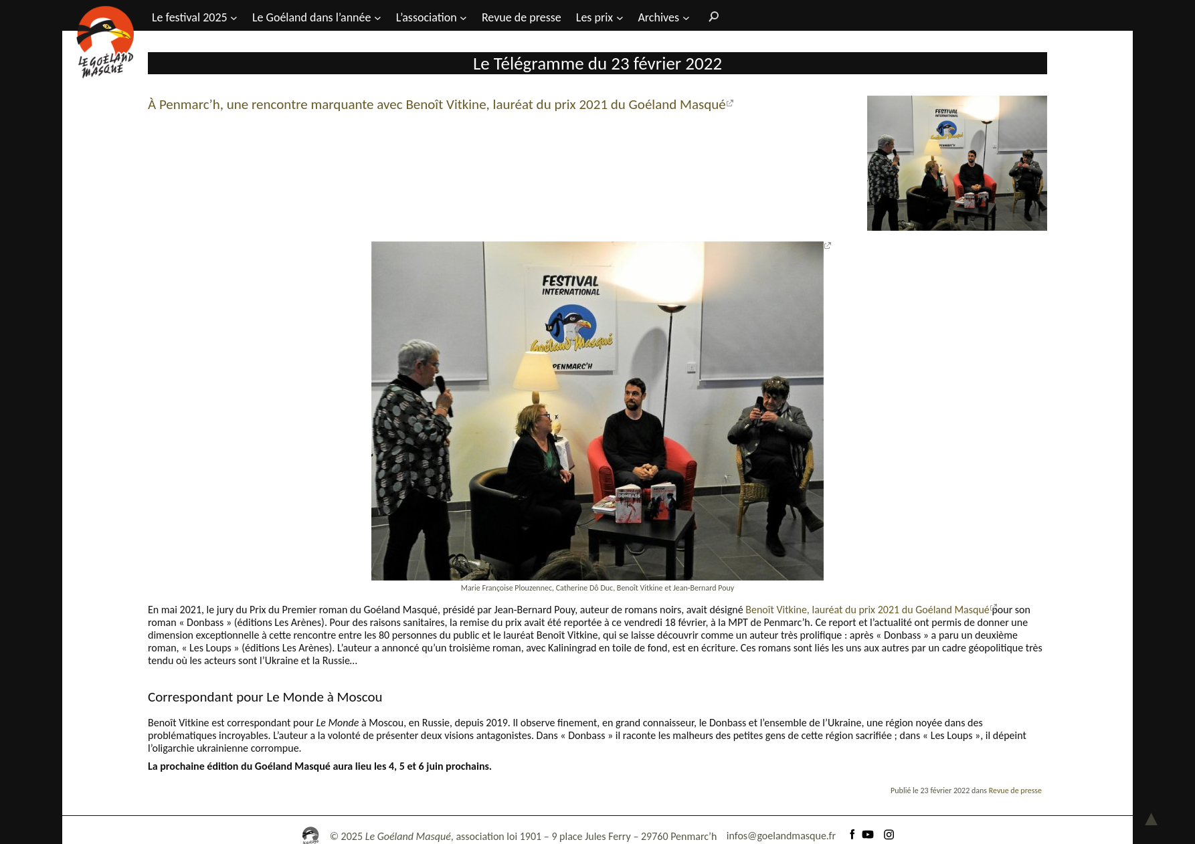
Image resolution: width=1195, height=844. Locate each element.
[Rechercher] (711, 16)
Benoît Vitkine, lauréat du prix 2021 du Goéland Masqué (867, 609)
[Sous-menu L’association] (463, 17)
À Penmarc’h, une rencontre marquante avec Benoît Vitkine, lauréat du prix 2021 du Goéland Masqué (437, 104)
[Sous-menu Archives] (686, 17)
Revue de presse (1015, 790)
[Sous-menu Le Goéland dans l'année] (377, 17)
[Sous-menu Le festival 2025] (234, 17)
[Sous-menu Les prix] (620, 17)
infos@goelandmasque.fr (781, 835)
